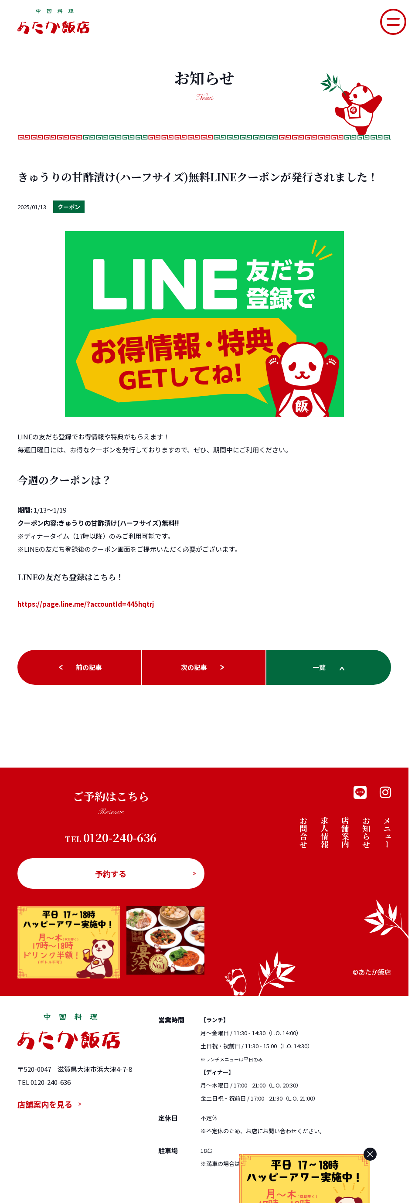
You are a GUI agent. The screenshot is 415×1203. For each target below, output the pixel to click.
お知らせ (366, 832)
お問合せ (303, 832)
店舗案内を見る (44, 1104)
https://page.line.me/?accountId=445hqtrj (85, 603)
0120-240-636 (110, 838)
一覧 (319, 667)
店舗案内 (345, 832)
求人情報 (324, 832)
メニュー (387, 832)
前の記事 (89, 667)
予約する (110, 873)
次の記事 (194, 667)
